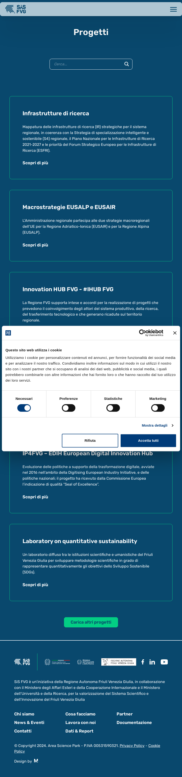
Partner (125, 714)
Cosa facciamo (80, 714)
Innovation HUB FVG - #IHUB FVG (68, 289)
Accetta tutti (148, 440)
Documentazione (134, 722)
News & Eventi (29, 722)
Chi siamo (24, 714)
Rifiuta (90, 440)
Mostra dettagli (154, 425)
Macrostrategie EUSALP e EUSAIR (69, 207)
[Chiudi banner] (175, 333)
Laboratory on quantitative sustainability (80, 541)
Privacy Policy (132, 745)
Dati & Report (79, 731)
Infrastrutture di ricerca (56, 113)
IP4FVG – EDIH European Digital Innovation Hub (88, 453)
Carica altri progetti (91, 622)
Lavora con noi (80, 722)
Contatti (23, 731)
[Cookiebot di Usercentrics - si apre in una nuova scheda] (142, 332)
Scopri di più (35, 162)
